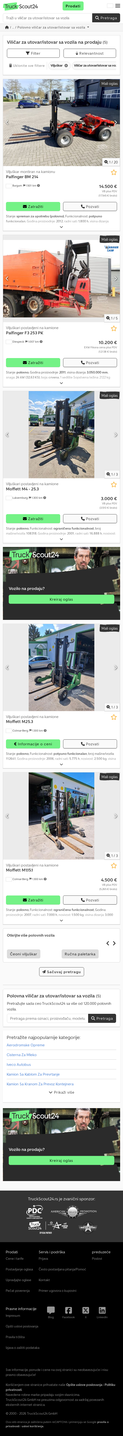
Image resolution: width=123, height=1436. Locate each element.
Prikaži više (62, 1092)
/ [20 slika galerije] (111, 162)
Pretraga (106, 17)
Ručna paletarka (80, 954)
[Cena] (108, 190)
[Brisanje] (65, 65)
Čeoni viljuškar (23, 954)
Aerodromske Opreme (26, 1045)
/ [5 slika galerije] (112, 318)
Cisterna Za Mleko (22, 1054)
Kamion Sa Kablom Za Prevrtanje (33, 1074)
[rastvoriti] (61, 227)
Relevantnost (90, 53)
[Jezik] (110, 5)
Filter (33, 53)
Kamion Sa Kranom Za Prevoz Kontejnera (40, 1084)
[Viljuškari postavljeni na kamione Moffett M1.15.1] (61, 816)
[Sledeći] (116, 123)
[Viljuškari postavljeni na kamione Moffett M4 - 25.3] (61, 434)
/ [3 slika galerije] (112, 474)
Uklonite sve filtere (27, 65)
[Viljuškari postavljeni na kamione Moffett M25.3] (61, 667)
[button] (117, 5)
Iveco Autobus (19, 1064)
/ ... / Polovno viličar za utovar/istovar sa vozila (45, 27)
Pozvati (90, 206)
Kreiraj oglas (61, 599)
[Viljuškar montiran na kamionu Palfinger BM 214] (61, 122)
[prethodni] (7, 123)
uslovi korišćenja (32, 1426)
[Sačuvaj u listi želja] (114, 172)
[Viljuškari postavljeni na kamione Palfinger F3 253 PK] (61, 278)
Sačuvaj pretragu (61, 971)
